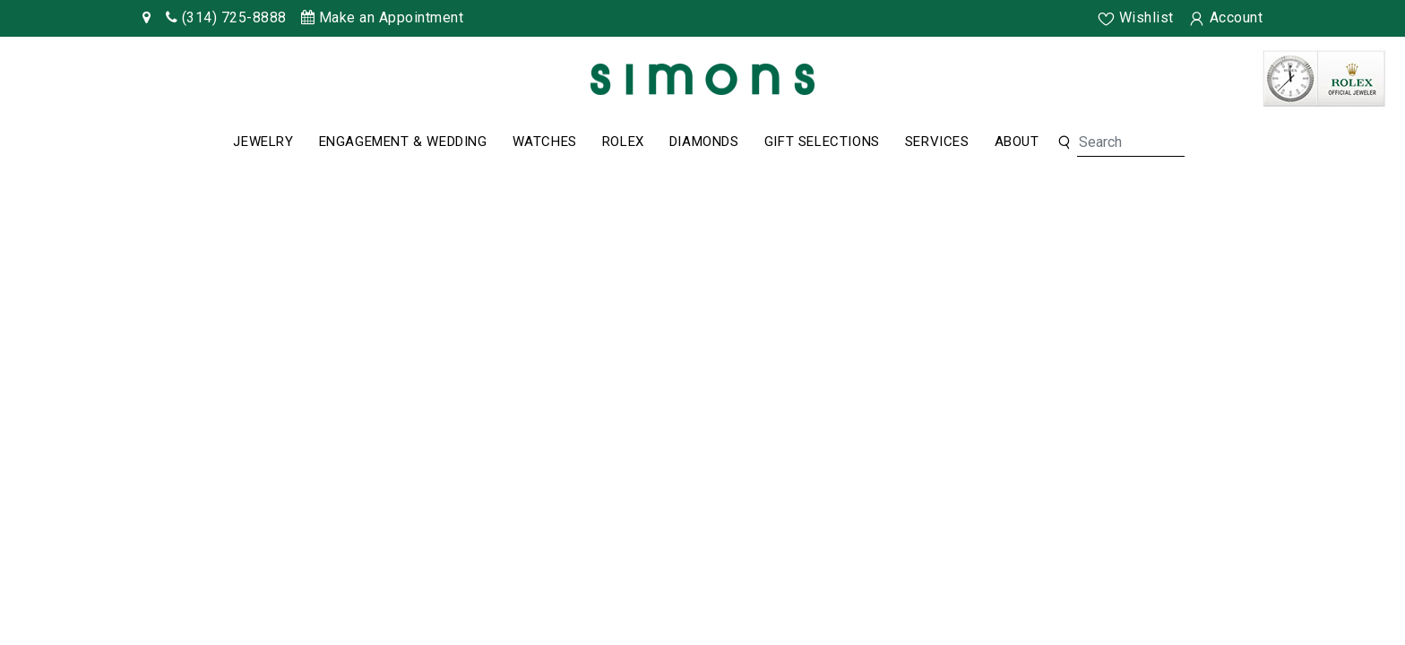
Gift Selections (822, 141)
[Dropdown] (263, 142)
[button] (1064, 142)
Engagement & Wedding (403, 141)
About (1017, 141)
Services (937, 141)
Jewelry (263, 141)
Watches (545, 141)
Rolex (623, 141)
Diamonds (704, 141)
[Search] (1131, 142)
